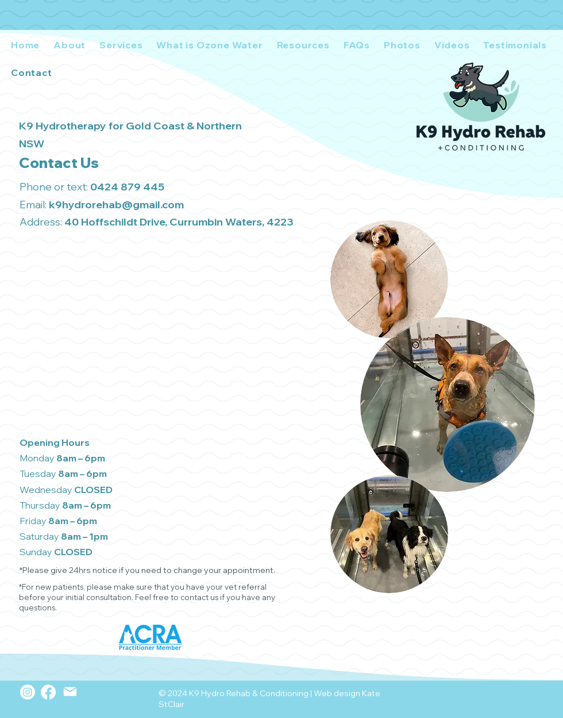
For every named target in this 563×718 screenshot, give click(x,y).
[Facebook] (48, 692)
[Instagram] (27, 692)
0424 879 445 (127, 186)
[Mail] (70, 691)
